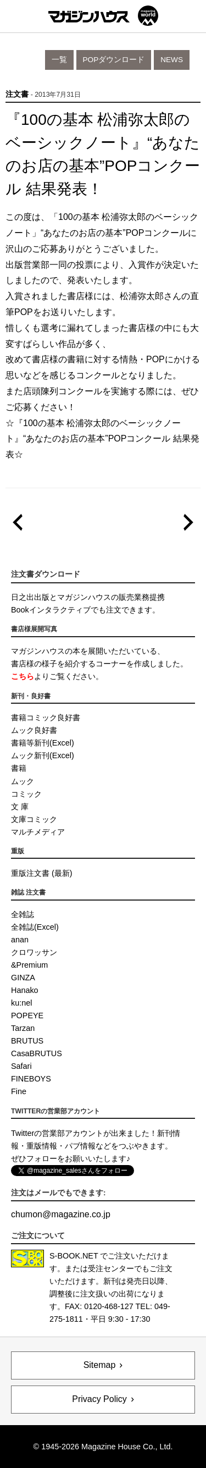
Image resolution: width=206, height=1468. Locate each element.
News (171, 60)
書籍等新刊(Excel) (42, 742)
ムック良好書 (34, 730)
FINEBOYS (31, 1078)
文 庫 (20, 806)
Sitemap (99, 1365)
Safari (21, 1066)
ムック (22, 781)
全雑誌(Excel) (35, 927)
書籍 (18, 768)
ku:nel (21, 1002)
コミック (26, 794)
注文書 (17, 94)
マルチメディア (38, 831)
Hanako (24, 990)
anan (20, 939)
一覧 (59, 60)
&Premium (29, 965)
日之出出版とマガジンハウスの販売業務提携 (88, 597)
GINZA (23, 977)
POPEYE (27, 1015)
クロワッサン (34, 952)
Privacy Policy (99, 1399)
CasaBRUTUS (36, 1053)
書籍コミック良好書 (45, 717)
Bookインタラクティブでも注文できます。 (85, 609)
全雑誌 (22, 914)
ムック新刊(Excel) (42, 755)
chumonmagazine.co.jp (60, 1214)
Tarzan (23, 1028)
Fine (18, 1091)
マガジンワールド (103, 15)
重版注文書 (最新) (42, 873)
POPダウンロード (114, 60)
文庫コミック (34, 819)
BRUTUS (27, 1040)
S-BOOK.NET (73, 1255)
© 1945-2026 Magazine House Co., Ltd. (103, 1446)
